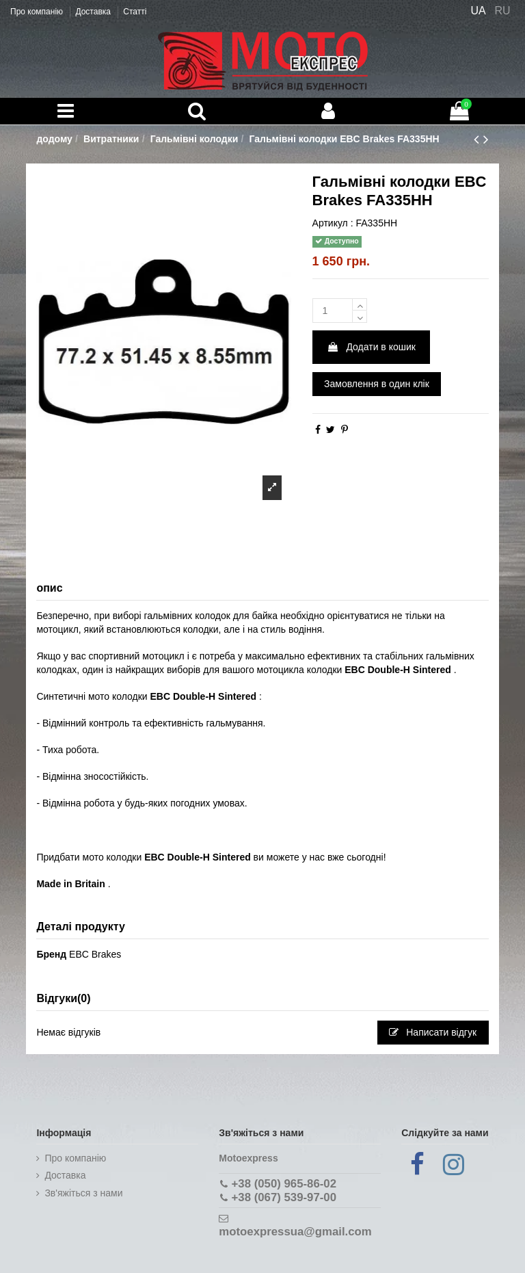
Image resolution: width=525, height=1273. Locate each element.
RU (503, 10)
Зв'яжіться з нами (83, 1192)
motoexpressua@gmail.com (295, 1231)
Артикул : (332, 223)
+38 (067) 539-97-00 (284, 1197)
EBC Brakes (95, 954)
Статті (134, 11)
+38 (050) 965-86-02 (284, 1183)
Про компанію (37, 11)
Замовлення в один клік (376, 383)
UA (477, 10)
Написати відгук (432, 1032)
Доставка (94, 11)
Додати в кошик (371, 346)
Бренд (51, 954)
